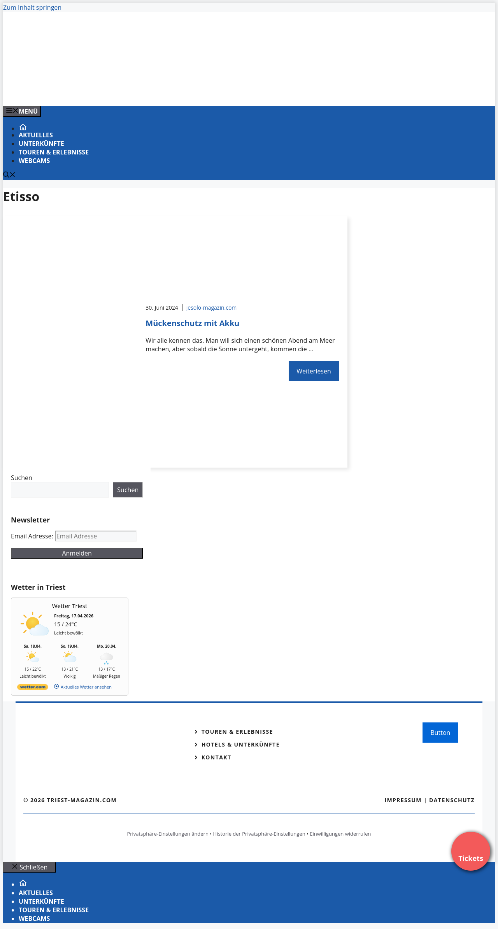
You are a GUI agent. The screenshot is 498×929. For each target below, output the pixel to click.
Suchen (21, 477)
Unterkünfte (41, 143)
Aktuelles (36, 135)
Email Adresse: (33, 536)
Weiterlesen (313, 371)
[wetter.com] (32, 688)
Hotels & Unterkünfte (241, 744)
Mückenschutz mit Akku (192, 323)
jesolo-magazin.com (211, 307)
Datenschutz (452, 800)
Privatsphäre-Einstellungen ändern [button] (167, 833)
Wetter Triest (70, 606)
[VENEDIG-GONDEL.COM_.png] (160, 91)
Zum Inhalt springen (32, 7)
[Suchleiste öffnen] (9, 175)
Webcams (34, 160)
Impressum (403, 800)
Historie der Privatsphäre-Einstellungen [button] (259, 833)
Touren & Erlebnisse (54, 152)
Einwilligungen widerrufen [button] (340, 833)
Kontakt (216, 757)
